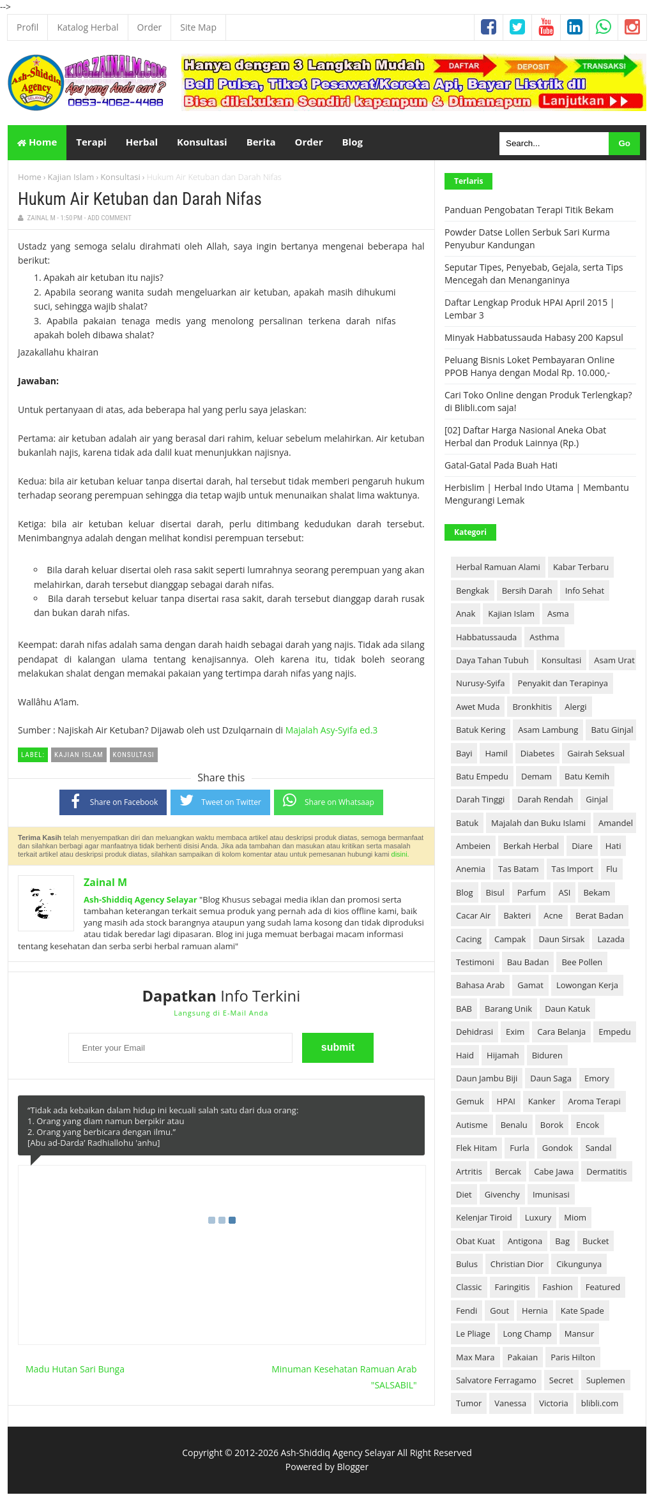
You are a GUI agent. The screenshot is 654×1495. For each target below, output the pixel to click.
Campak (510, 940)
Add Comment (109, 220)
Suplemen (605, 1381)
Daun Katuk (567, 1010)
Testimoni (475, 963)
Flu (612, 870)
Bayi (464, 754)
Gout (499, 1312)
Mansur (579, 1335)
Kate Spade (582, 1312)
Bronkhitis (532, 708)
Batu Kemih (587, 777)
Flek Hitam (476, 1149)
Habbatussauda (486, 638)
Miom (575, 1219)
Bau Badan (528, 963)
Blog (464, 893)
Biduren (547, 1056)
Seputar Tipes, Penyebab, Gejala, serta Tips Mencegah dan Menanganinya (534, 274)
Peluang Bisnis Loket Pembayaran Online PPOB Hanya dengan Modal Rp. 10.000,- (529, 367)
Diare (582, 847)
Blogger (353, 1468)
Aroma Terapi (594, 1103)
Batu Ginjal (612, 731)
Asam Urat (614, 661)
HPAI (506, 1103)
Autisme (472, 1126)
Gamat (530, 987)
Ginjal (597, 800)
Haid (465, 1056)
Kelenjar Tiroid (484, 1219)
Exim (515, 1033)
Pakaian (523, 1358)
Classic (469, 1289)
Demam (536, 777)
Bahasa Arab (480, 987)
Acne (553, 916)
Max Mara (475, 1358)
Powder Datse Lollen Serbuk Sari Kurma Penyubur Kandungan (527, 239)
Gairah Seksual (596, 754)
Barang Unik (508, 1010)
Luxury (538, 1219)
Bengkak (472, 591)
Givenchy (502, 1195)
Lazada (611, 940)
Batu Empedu (482, 777)
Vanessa (510, 1405)
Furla (519, 1149)
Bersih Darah (527, 591)
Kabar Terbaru (581, 569)
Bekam (596, 893)
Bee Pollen (581, 963)
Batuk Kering (480, 731)
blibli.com (600, 1405)
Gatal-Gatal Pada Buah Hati (501, 466)
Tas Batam (518, 870)
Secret (561, 1381)
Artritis (469, 1172)
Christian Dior (517, 1265)
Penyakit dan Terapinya (562, 685)
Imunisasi (551, 1195)
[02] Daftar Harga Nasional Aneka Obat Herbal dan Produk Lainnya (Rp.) (525, 437)
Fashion (558, 1289)
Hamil (496, 754)
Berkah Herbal (531, 847)
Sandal (599, 1149)
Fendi (466, 1312)
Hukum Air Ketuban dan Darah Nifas (140, 200)
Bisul (495, 893)
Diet (464, 1195)
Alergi (575, 708)
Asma (558, 614)
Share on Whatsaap (328, 801)
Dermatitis (606, 1172)
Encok (587, 1126)
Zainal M (105, 884)
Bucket (595, 1242)
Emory (596, 1079)
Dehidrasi (474, 1033)
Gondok (557, 1149)
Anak (465, 614)
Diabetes (537, 754)
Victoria (553, 1405)
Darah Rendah (545, 800)
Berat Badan (599, 916)
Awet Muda (477, 708)
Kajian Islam (71, 178)
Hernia (535, 1312)
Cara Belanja (561, 1033)
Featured (603, 1289)
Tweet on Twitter (220, 801)
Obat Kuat (475, 1242)
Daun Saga (551, 1079)
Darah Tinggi (480, 800)
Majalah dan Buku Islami (538, 824)
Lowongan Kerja (587, 987)
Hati (613, 847)
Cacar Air (473, 916)
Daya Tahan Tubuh (492, 661)
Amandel (615, 824)
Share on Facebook (113, 802)
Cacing (469, 940)
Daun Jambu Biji (486, 1079)
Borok (551, 1126)
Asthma (544, 638)
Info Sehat (584, 591)
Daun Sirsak (561, 940)
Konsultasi (120, 178)
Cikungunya (579, 1265)
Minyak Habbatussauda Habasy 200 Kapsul (534, 339)
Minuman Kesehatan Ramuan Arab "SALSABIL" (343, 1378)
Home (37, 143)
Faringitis (512, 1289)
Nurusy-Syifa (480, 685)
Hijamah (503, 1056)
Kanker (542, 1103)
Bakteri (517, 916)
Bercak (508, 1172)
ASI (564, 893)
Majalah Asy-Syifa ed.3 (331, 732)
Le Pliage (473, 1335)
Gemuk (470, 1103)
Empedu (614, 1033)
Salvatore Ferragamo (496, 1381)
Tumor (469, 1405)
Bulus (467, 1265)
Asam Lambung (548, 731)
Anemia (470, 870)
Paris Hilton (573, 1358)
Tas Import (572, 870)
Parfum (531, 893)
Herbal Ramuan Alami (498, 569)
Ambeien (473, 847)
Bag (562, 1242)
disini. (400, 855)
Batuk (467, 824)
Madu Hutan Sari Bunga (75, 1370)
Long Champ (527, 1335)
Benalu (514, 1126)
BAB (464, 1010)
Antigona (525, 1242)
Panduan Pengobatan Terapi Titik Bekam (529, 211)
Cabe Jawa (554, 1172)
